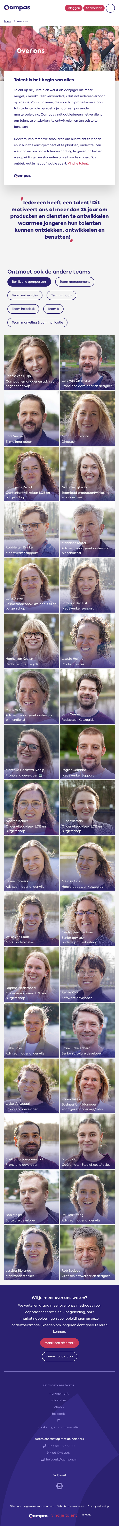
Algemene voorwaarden (38, 1506)
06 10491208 (58, 1453)
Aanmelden (94, 8)
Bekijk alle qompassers (29, 282)
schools (58, 1407)
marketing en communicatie (58, 1427)
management (59, 1393)
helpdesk (58, 1414)
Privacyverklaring (98, 1506)
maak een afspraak (59, 1343)
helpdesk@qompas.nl (58, 1459)
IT (58, 1420)
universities (58, 1400)
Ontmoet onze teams (58, 1385)
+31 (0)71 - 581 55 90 (58, 1446)
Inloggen (74, 8)
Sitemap (15, 1506)
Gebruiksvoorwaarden (70, 1506)
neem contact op (59, 1356)
